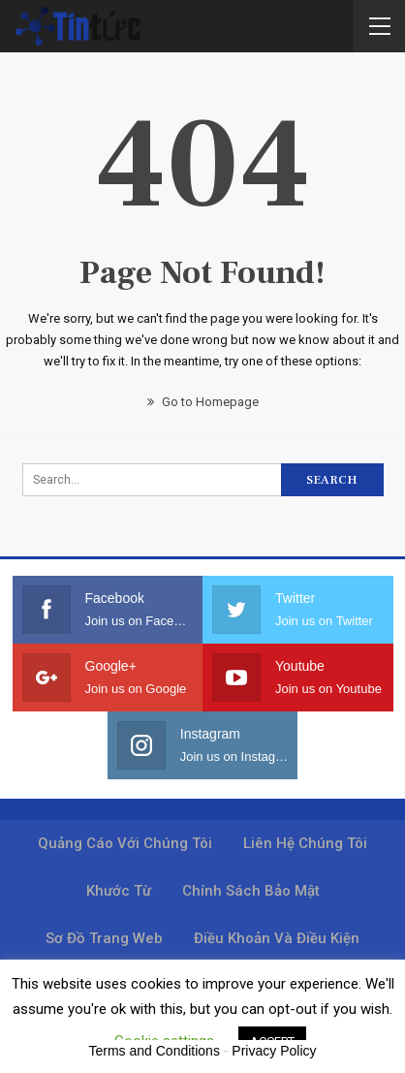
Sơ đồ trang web (104, 938)
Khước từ (118, 890)
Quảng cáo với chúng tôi (125, 843)
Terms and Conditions (154, 1050)
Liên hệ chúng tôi (305, 843)
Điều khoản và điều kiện (276, 938)
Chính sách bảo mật (251, 890)
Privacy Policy (274, 1050)
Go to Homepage (203, 401)
